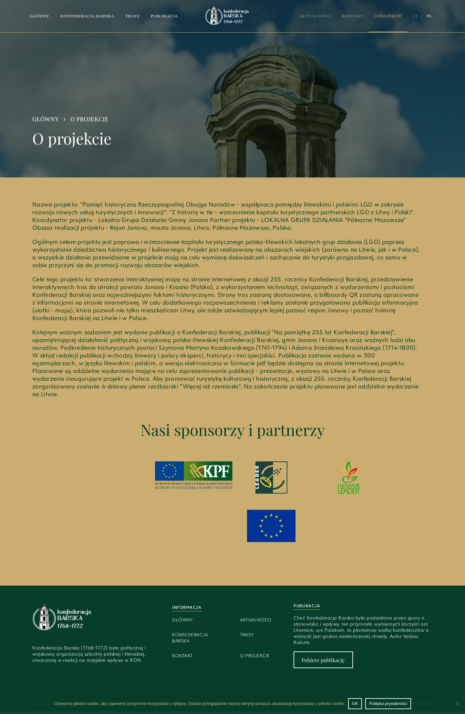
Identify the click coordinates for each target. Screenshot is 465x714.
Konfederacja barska (87, 16)
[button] (132, 16)
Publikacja (164, 16)
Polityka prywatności (388, 703)
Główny (39, 16)
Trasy (132, 16)
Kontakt (352, 16)
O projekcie (388, 16)
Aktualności (315, 16)
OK (355, 703)
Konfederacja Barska (190, 638)
